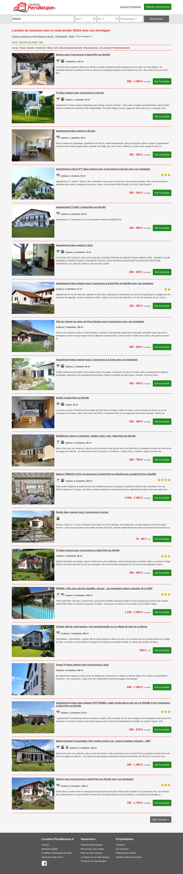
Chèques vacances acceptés (70, 48)
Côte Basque (61, 36)
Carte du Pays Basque (92, 845)
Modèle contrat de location (129, 857)
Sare (41, 42)
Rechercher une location (92, 849)
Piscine (23, 48)
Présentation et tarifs (126, 853)
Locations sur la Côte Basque (95, 857)
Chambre (30, 48)
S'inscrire (120, 845)
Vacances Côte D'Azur (52, 857)
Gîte (56, 48)
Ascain (15, 42)
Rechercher (156, 18)
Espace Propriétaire (130, 6)
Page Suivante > (161, 819)
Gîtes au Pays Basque (91, 853)
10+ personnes (105, 48)
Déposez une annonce (158, 6)
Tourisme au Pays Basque (93, 861)
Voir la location (162, 81)
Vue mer (15, 48)
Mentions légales (49, 849)
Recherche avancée (121, 48)
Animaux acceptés (90, 48)
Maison (50, 48)
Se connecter (122, 849)
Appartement (40, 48)
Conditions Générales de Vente (56, 853)
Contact (45, 845)
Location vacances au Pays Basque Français (33, 36)
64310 (72, 36)
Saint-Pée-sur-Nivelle (28, 42)
